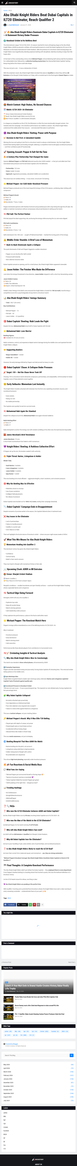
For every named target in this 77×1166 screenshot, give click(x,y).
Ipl (7, 1035)
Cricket (44, 1031)
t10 (32, 1035)
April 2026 (38, 1068)
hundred (55, 1031)
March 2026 (38, 1072)
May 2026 (38, 1065)
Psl (23, 1035)
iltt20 (10, 10)
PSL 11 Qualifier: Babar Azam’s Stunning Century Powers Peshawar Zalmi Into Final (39, 1014)
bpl (26, 1031)
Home (5, 10)
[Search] (71, 1055)
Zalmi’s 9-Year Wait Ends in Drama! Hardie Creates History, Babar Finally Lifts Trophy (37, 987)
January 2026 (38, 1079)
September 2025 (38, 1093)
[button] (2, 2)
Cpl (34, 1031)
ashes (8, 1031)
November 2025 (38, 1086)
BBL (17, 1031)
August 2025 (38, 1097)
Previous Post (7, 962)
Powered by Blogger (11, 1044)
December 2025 (38, 1083)
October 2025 (38, 1090)
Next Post (71, 962)
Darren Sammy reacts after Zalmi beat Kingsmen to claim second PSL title (37, 1005)
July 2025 (38, 1101)
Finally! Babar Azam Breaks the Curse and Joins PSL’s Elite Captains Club (36, 997)
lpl (15, 1035)
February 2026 (38, 1075)
